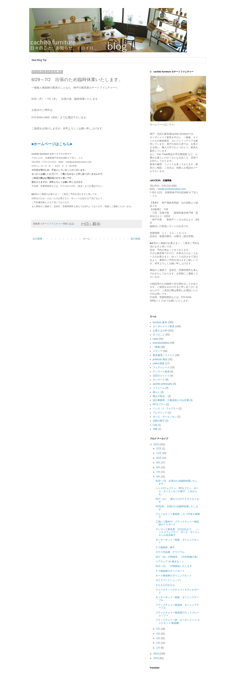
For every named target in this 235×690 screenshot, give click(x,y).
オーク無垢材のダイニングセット (174, 575)
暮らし (156, 392)
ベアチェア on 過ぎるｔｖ (170, 561)
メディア (157, 351)
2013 (156, 658)
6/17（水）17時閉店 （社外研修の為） (177, 556)
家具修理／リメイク (163, 355)
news (155, 338)
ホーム (86, 238)
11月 (159, 453)
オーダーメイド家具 (163, 326)
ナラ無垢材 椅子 (166, 547)
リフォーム (159, 388)
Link (155, 425)
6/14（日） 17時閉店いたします (174, 566)
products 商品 (160, 359)
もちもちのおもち (165, 585)
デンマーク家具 (161, 371)
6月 (158, 476)
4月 (158, 633)
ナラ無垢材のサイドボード (170, 571)
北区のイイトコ (161, 375)
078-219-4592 (49, 162)
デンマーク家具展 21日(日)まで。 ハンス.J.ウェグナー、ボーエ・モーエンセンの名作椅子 (178, 532)
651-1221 (38, 158)
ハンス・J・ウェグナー (165, 408)
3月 (158, 638)
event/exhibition (161, 342)
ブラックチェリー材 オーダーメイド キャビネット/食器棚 (178, 621)
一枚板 (156, 347)
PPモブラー (159, 404)
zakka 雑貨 (159, 363)
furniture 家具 (160, 322)
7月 (158, 472)
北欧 (155, 429)
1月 (158, 647)
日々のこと (159, 334)
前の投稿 (135, 238)
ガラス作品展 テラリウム (170, 552)
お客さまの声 (160, 330)
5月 (158, 628)
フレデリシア (160, 412)
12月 (159, 448)
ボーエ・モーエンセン (165, 416)
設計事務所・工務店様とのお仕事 (171, 400)
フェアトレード (161, 367)
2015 (156, 444)
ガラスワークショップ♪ (168, 580)
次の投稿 (37, 238)
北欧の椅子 (159, 420)
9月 (158, 462)
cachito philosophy (163, 384)
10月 (159, 458)
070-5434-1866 (67, 186)
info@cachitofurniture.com (172, 189)
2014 (156, 653)
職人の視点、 (160, 396)
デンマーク (159, 379)
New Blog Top (39, 60)
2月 (158, 643)
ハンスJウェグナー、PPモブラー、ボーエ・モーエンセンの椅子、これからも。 (177, 491)
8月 (158, 467)
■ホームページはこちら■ (52, 144)
